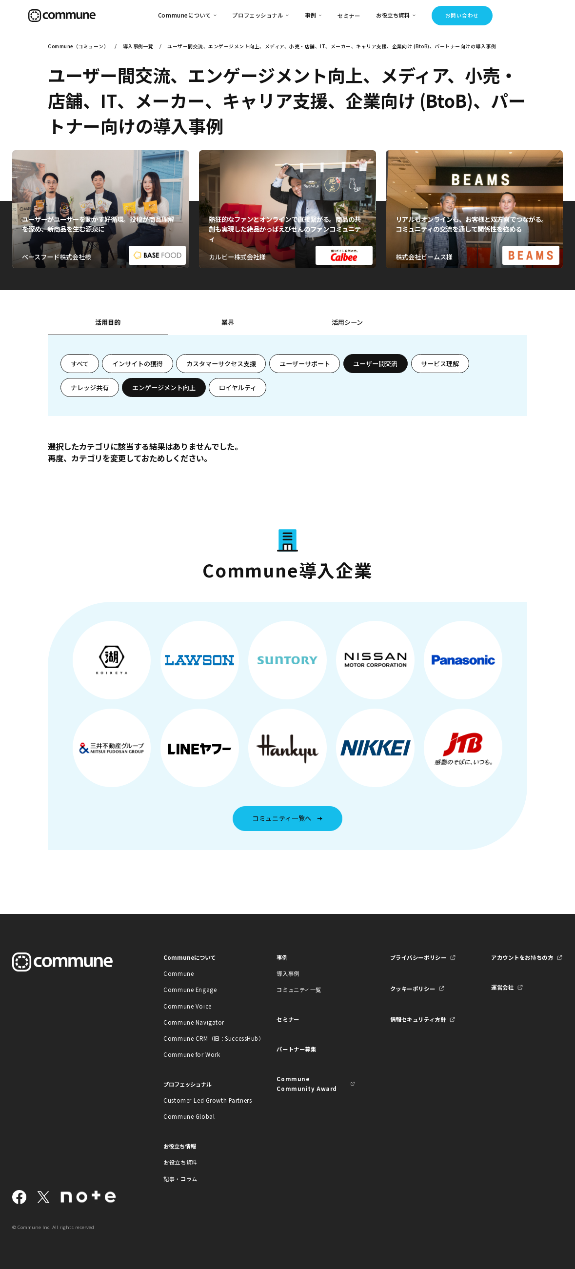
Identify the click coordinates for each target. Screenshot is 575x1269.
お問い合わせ (462, 15)
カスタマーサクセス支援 (221, 363)
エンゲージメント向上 (164, 387)
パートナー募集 (296, 1049)
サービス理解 (440, 363)
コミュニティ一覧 (299, 989)
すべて (80, 363)
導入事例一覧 (138, 46)
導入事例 (288, 973)
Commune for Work (191, 1054)
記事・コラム (180, 1179)
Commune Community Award (307, 1083)
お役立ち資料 (180, 1162)
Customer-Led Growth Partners (202, 1100)
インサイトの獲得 (137, 363)
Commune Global (189, 1116)
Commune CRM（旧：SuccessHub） (202, 1038)
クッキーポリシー (413, 988)
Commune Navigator (193, 1022)
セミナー (348, 16)
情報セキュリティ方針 (418, 1019)
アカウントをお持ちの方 (522, 957)
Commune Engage (190, 989)
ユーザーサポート (304, 363)
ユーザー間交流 (375, 363)
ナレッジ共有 (90, 387)
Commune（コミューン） (78, 46)
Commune (178, 973)
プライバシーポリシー (418, 957)
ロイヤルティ (238, 387)
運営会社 (502, 987)
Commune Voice (187, 1006)
